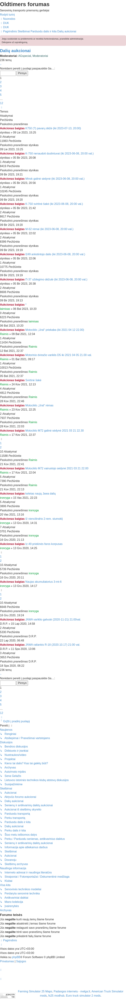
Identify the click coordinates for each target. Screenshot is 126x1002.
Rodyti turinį (7, 14)
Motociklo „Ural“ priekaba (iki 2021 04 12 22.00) (54, 329)
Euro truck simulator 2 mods (83, 995)
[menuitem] (4, 23)
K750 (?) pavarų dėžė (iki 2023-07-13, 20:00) (53, 128)
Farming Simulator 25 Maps (35, 991)
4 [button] (1, 90)
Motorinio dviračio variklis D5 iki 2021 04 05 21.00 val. (58, 355)
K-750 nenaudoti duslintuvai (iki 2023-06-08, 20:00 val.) (59, 153)
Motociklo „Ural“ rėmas (39, 405)
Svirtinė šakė (33, 380)
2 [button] (1, 82)
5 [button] (1, 94)
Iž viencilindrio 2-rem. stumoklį (44, 518)
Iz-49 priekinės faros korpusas (43, 543)
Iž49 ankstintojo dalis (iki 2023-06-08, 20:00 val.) (55, 254)
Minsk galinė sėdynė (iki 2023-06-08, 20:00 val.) (55, 178)
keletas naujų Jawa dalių (40, 493)
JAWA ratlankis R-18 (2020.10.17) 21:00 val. (52, 644)
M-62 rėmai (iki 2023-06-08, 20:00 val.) (49, 229)
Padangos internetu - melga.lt (72, 991)
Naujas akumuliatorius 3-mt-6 (43, 581)
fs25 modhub (56, 995)
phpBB (16, 957)
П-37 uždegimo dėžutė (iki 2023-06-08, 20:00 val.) (56, 279)
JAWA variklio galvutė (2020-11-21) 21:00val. (53, 619)
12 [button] (1, 103)
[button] (0, 64)
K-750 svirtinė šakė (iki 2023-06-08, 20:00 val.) (54, 203)
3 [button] (1, 86)
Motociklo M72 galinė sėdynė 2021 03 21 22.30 (54, 430)
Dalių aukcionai (15, 50)
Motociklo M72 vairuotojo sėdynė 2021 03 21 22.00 (56, 468)
